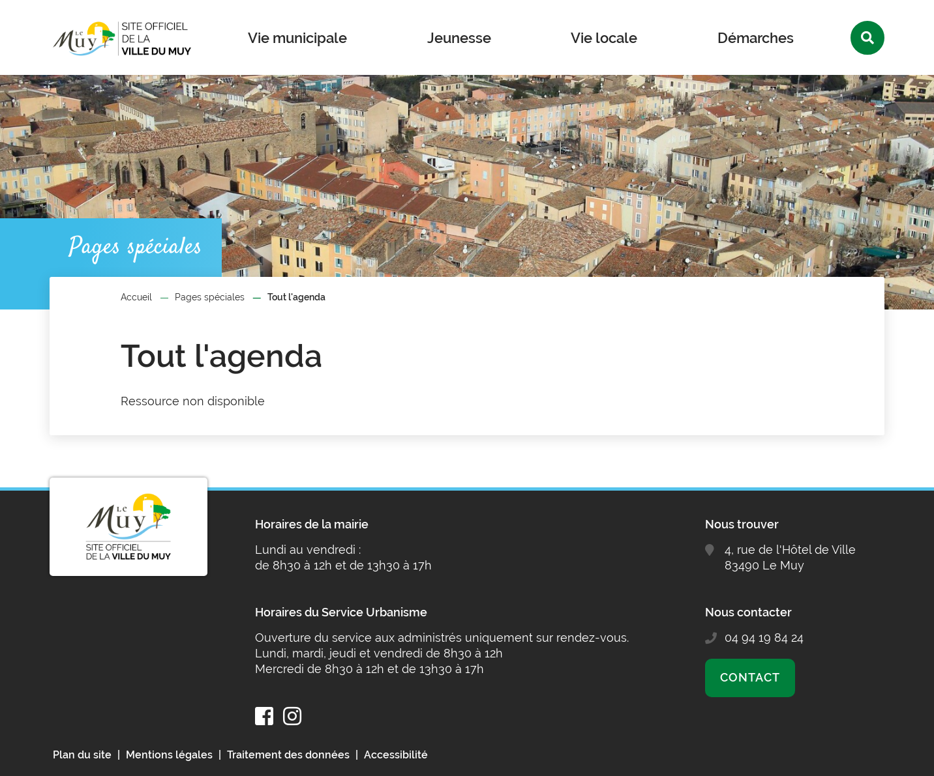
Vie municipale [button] (297, 37)
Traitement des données (288, 755)
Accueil (136, 297)
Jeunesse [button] (459, 37)
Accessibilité (396, 755)
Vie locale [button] (604, 37)
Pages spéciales (210, 297)
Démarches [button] (755, 37)
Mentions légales (169, 755)
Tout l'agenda (296, 297)
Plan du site (82, 755)
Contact (749, 677)
